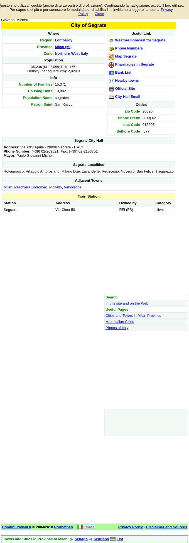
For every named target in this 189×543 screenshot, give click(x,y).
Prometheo (63, 527)
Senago (81, 539)
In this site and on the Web (126, 303)
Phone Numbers (129, 48)
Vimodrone (73, 187)
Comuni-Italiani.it (16, 527)
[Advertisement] (88, 253)
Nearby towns (127, 80)
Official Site (125, 88)
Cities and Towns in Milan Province (133, 315)
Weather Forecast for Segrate (140, 40)
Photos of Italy (116, 328)
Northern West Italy (71, 53)
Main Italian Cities (119, 322)
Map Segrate (125, 56)
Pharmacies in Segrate (134, 64)
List (120, 539)
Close (99, 14)
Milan (8, 187)
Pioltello (55, 187)
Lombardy (63, 40)
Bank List (123, 72)
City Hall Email (127, 96)
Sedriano (101, 539)
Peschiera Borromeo (30, 187)
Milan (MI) (63, 47)
